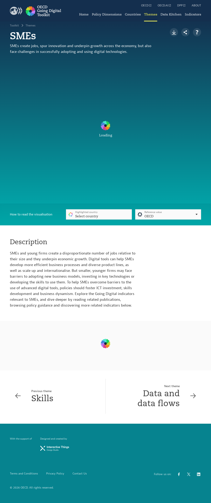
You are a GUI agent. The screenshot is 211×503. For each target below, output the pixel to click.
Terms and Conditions (24, 473)
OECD (146, 5)
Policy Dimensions (107, 14)
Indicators (193, 14)
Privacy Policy (55, 473)
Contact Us (80, 473)
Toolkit (14, 25)
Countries (133, 14)
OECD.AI (164, 5)
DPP (181, 5)
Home (84, 14)
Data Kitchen (171, 14)
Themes (150, 14)
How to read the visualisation (31, 214)
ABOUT (196, 5)
